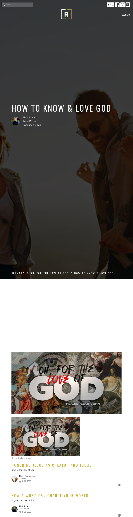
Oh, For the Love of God (49, 273)
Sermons (18, 273)
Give (110, 4)
